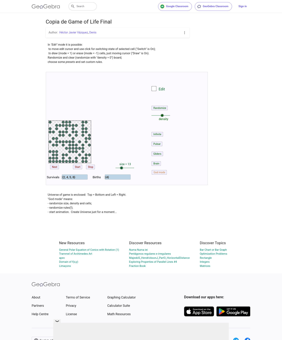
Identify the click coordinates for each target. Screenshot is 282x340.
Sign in (242, 6)
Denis (92, 32)
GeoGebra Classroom (212, 6)
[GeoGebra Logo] (46, 6)
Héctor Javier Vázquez (73, 32)
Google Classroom (174, 6)
